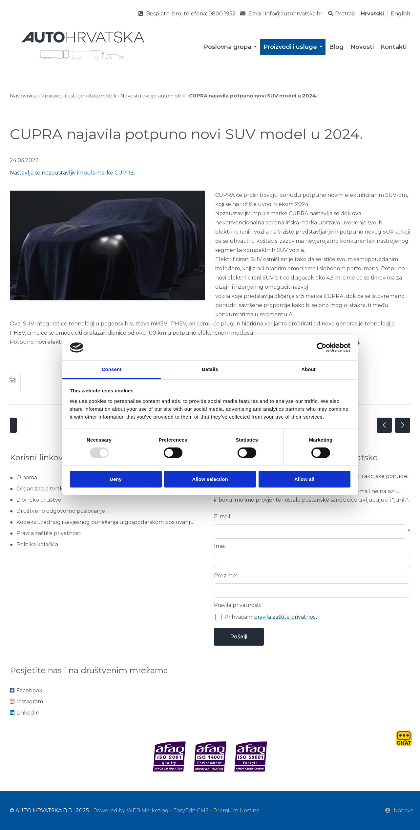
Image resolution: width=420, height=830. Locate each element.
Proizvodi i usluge (293, 47)
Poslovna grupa (231, 47)
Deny (116, 479)
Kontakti (394, 47)
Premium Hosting (236, 810)
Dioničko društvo (38, 500)
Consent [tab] (112, 369)
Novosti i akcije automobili (152, 96)
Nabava (399, 810)
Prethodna (384, 425)
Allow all (304, 479)
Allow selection (210, 479)
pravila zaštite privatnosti (286, 617)
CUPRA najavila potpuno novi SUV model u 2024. (253, 96)
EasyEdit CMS (191, 810)
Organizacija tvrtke (41, 489)
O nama (26, 477)
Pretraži (341, 13)
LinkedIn (24, 713)
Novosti (362, 47)
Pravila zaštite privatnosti (48, 533)
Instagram (26, 701)
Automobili (102, 96)
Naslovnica (23, 96)
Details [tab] (210, 369)
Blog (336, 47)
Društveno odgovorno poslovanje (60, 511)
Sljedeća (402, 425)
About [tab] (308, 369)
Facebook (26, 690)
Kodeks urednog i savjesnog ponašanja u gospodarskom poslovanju (105, 522)
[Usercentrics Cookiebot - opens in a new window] (321, 347)
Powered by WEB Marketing (131, 810)
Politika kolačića (37, 544)
